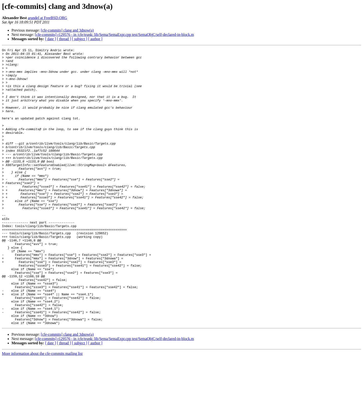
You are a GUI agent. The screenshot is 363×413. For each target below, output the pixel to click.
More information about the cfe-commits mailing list (42, 409)
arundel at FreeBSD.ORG (47, 18)
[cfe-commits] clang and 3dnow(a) (67, 30)
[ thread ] (64, 39)
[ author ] (95, 39)
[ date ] (50, 39)
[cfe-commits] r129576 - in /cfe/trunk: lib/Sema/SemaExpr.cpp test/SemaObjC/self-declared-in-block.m (114, 35)
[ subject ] (79, 39)
